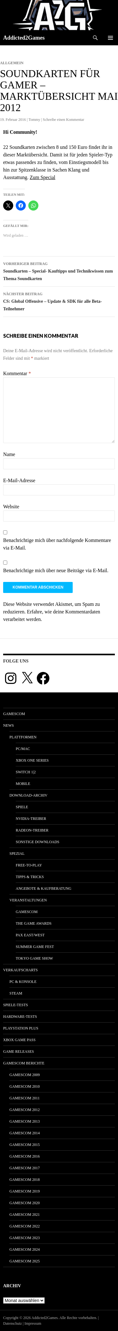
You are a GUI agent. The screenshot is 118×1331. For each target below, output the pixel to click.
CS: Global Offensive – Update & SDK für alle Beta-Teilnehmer (59, 300)
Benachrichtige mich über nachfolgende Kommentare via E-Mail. (57, 544)
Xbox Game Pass (19, 1040)
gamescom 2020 (24, 1203)
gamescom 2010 (24, 1086)
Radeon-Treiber (32, 830)
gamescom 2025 (24, 1261)
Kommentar (17, 373)
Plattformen (23, 737)
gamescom (14, 714)
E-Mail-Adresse (19, 480)
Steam (15, 993)
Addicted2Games (24, 38)
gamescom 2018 (24, 1179)
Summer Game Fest (35, 947)
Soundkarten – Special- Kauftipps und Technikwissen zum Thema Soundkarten (59, 270)
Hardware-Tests (20, 1016)
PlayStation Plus (20, 1028)
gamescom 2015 (24, 1144)
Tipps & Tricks (30, 877)
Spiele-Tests (15, 1005)
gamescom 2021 (24, 1214)
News (8, 725)
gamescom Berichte (23, 1063)
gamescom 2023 (24, 1238)
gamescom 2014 (24, 1133)
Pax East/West (30, 935)
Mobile (23, 783)
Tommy (34, 119)
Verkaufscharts (20, 970)
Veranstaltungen (28, 900)
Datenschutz (12, 1323)
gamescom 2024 (24, 1249)
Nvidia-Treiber (31, 818)
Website (11, 506)
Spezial (17, 853)
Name (9, 454)
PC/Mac (23, 749)
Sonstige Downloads (37, 842)
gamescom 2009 (24, 1075)
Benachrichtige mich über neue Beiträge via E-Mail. (56, 570)
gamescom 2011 (24, 1098)
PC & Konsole (23, 981)
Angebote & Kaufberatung (43, 888)
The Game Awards (34, 923)
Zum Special (42, 177)
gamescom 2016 (24, 1156)
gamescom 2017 (24, 1168)
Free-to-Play (29, 865)
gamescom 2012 (24, 1110)
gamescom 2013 (24, 1121)
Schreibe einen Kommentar (63, 119)
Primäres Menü (110, 37)
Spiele (22, 807)
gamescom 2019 (24, 1191)
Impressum (33, 1323)
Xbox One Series (32, 760)
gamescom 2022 (24, 1226)
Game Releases (18, 1051)
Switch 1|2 (26, 772)
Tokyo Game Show (34, 958)
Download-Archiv (28, 795)
